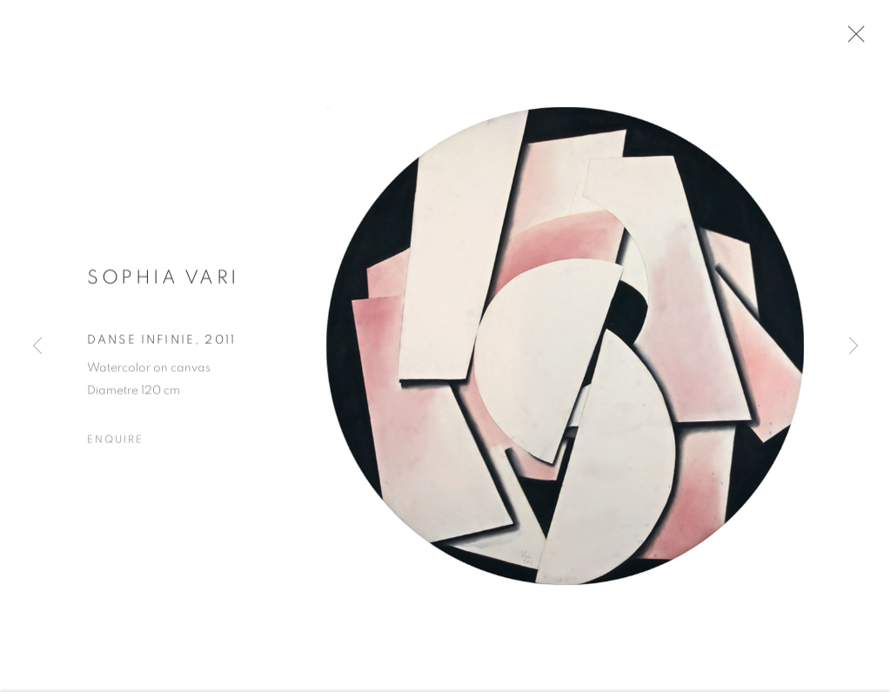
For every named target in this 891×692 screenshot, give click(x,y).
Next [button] (853, 346)
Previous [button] (37, 346)
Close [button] (855, 39)
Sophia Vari (163, 282)
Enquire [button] (115, 445)
